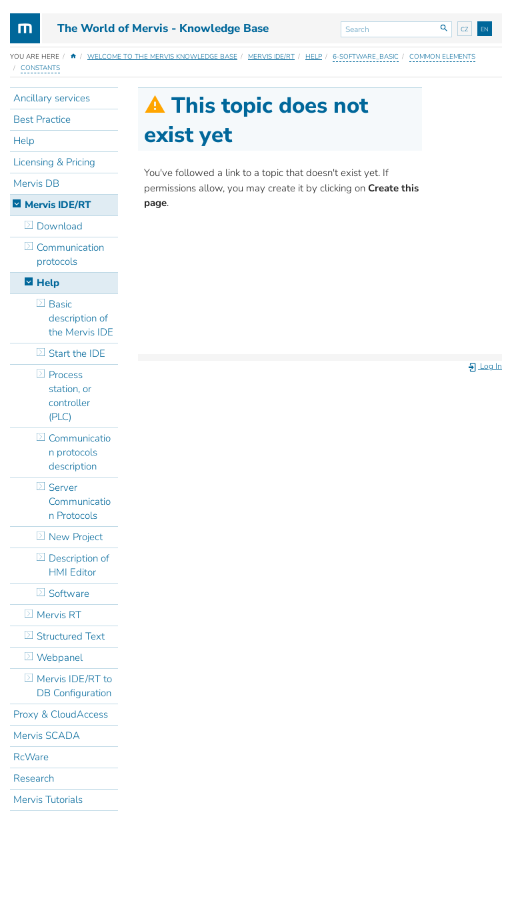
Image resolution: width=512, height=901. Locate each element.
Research (33, 778)
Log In (484, 366)
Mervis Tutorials (48, 799)
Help (313, 56)
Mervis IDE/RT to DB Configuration (74, 686)
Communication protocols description (80, 452)
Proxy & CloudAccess (60, 714)
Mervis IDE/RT (271, 56)
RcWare (31, 757)
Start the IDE (77, 353)
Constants (40, 68)
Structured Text (71, 636)
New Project (76, 537)
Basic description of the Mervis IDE (81, 318)
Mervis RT (59, 615)
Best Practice (42, 119)
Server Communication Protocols (80, 501)
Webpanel (60, 657)
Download (60, 226)
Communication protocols (70, 254)
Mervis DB (36, 183)
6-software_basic (366, 56)
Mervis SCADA (46, 735)
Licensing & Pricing (54, 162)
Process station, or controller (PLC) (70, 395)
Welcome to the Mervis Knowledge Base (162, 56)
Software (69, 593)
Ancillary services (51, 98)
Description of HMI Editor (79, 565)
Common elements (442, 56)
